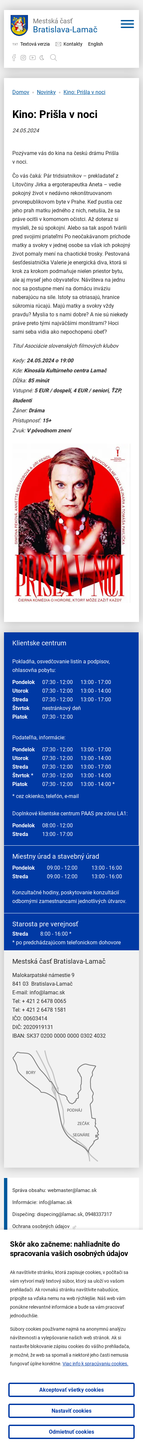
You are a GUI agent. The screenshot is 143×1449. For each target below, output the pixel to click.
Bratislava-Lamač (65, 24)
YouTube (32, 57)
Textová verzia (35, 44)
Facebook (14, 57)
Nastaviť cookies (71, 1411)
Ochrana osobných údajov (41, 1226)
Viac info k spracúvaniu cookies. (95, 1363)
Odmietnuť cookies (71, 1432)
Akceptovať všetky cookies (71, 1390)
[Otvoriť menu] (127, 25)
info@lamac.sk (47, 992)
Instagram (23, 57)
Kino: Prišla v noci (84, 92)
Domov (20, 92)
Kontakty (73, 44)
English (95, 44)
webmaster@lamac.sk (72, 1190)
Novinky (46, 92)
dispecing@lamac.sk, (60, 1214)
